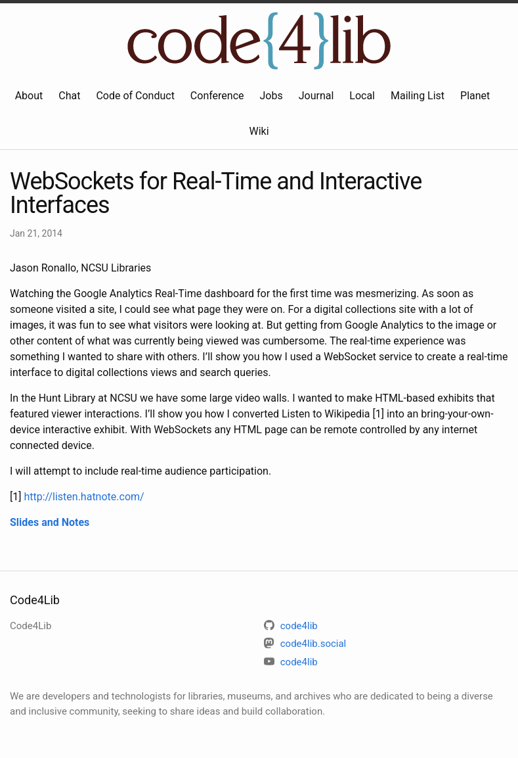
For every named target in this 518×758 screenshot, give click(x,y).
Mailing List (417, 95)
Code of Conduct (135, 95)
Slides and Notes (49, 522)
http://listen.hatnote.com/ (84, 496)
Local (362, 95)
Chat (69, 95)
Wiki (259, 131)
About (29, 95)
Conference (217, 95)
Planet (475, 95)
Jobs (271, 95)
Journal (316, 95)
